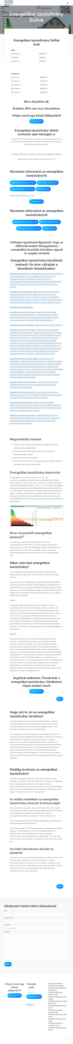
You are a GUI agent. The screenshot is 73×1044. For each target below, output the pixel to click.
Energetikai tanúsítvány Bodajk (49, 310)
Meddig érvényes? (43, 187)
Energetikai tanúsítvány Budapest (22, 305)
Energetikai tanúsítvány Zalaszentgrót (34, 432)
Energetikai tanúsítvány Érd (28, 341)
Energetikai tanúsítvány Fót (49, 341)
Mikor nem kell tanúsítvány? (47, 182)
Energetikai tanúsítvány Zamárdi (46, 386)
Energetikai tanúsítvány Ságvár (21, 388)
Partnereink (29, 1016)
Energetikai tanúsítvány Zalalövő (35, 434)
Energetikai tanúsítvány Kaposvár (46, 375)
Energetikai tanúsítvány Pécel (47, 352)
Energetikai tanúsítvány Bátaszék (22, 398)
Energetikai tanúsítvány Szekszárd (48, 396)
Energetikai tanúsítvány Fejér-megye (23, 310)
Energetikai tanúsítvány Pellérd (51, 295)
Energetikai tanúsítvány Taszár (21, 378)
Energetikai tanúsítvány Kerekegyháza (32, 274)
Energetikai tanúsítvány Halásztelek (44, 344)
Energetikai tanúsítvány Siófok (46, 383)
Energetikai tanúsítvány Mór (26, 315)
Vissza (59, 710)
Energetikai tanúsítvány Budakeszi (31, 336)
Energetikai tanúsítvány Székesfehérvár (24, 313)
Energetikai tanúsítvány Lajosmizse (45, 277)
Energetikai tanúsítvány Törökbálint (37, 359)
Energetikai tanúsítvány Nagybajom (49, 380)
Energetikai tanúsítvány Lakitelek (22, 282)
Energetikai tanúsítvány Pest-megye (23, 333)
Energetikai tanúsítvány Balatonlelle (43, 372)
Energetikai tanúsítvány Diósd (27, 338)
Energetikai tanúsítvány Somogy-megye (24, 367)
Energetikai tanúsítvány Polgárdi (50, 315)
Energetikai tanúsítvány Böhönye (22, 383)
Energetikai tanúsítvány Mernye (44, 378)
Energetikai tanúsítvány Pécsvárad (26, 295)
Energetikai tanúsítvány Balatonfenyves (35, 370)
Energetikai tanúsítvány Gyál (20, 344)
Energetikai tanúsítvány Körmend (22, 406)
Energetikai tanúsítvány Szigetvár (22, 300)
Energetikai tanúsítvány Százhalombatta (25, 354)
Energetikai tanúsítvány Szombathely (47, 409)
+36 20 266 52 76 (36, 199)
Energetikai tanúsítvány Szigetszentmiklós (35, 357)
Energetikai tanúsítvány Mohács (31, 292)
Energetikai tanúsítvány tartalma (22, 187)
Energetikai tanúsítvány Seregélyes (23, 318)
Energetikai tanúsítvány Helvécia (29, 271)
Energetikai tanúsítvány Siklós (21, 298)
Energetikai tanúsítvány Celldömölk (50, 403)
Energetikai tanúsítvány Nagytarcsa (23, 352)
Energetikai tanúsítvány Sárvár (21, 409)
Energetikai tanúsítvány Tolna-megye (24, 393)
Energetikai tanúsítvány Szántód (22, 386)
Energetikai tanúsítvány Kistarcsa (46, 346)
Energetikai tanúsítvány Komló (27, 290)
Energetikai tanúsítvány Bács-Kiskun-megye (26, 269)
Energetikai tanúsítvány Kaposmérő (23, 380)
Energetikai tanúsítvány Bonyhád (50, 393)
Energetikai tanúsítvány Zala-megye (23, 426)
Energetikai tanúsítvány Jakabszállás (48, 279)
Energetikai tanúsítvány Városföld (22, 279)
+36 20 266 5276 (37, 121)
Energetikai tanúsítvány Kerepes (22, 346)
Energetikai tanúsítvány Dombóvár (22, 396)
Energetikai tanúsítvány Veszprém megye (25, 414)
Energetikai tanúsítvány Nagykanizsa (23, 429)
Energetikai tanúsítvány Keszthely (49, 426)
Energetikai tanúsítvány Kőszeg (46, 406)
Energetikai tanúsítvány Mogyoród (46, 349)
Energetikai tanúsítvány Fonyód (21, 375)
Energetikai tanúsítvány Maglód (21, 349)
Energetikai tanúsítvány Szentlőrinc (45, 298)
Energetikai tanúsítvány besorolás (23, 182)
